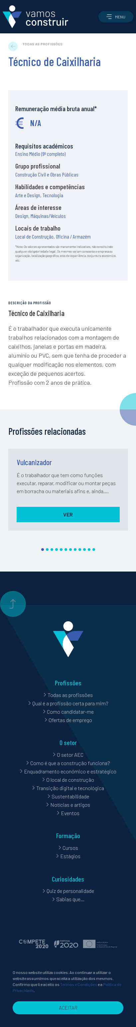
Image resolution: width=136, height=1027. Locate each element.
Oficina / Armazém (73, 236)
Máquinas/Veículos (48, 216)
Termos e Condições (78, 996)
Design (21, 216)
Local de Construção (34, 236)
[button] (115, 16)
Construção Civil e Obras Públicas (46, 174)
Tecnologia (53, 195)
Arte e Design (27, 195)
